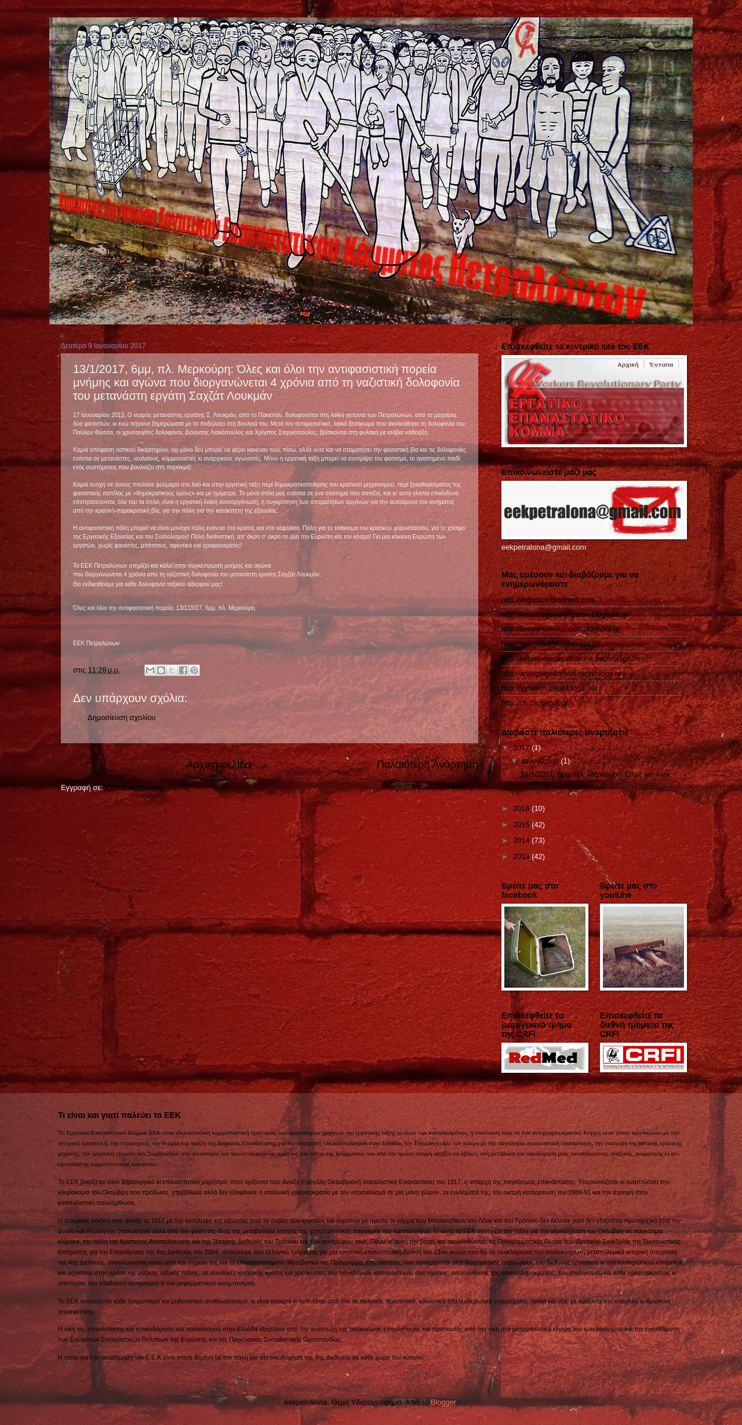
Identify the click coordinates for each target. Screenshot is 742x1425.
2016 (522, 808)
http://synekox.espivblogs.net (549, 688)
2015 (522, 824)
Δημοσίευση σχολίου (121, 717)
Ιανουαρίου (541, 761)
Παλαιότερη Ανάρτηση (427, 764)
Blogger (443, 1402)
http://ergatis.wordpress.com (548, 599)
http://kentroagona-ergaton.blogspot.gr (564, 614)
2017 (522, 747)
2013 (522, 856)
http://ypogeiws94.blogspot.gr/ (551, 644)
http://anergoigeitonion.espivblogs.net (563, 673)
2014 (522, 840)
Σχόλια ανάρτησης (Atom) (147, 787)
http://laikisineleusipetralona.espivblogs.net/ (573, 658)
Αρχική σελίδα (218, 764)
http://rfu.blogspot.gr (534, 703)
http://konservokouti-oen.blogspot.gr (560, 628)
